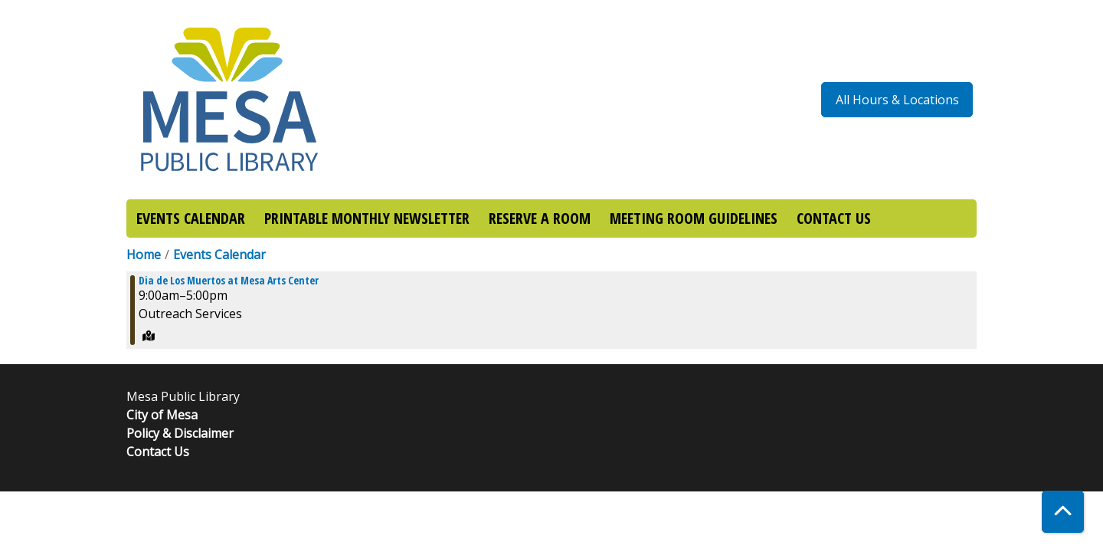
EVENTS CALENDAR (190, 218)
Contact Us (157, 451)
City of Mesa (162, 414)
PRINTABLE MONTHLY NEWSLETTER (367, 218)
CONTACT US (834, 218)
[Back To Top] (1063, 512)
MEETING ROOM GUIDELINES (693, 218)
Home (143, 254)
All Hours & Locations (897, 99)
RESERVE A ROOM (540, 218)
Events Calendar (219, 254)
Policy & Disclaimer (180, 433)
